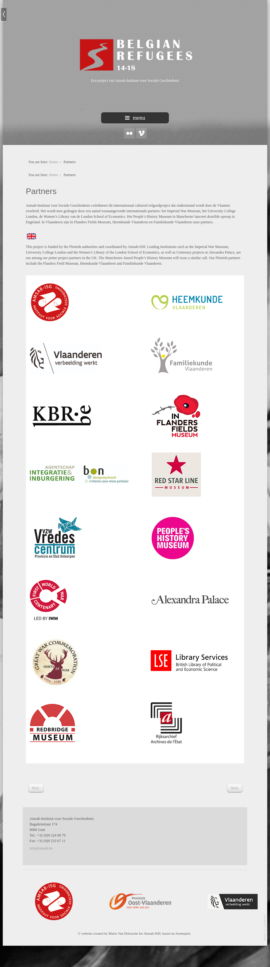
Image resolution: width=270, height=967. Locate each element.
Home (53, 162)
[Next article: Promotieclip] (234, 788)
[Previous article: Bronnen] (35, 788)
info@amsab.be (41, 848)
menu (135, 118)
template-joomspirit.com (265, 928)
